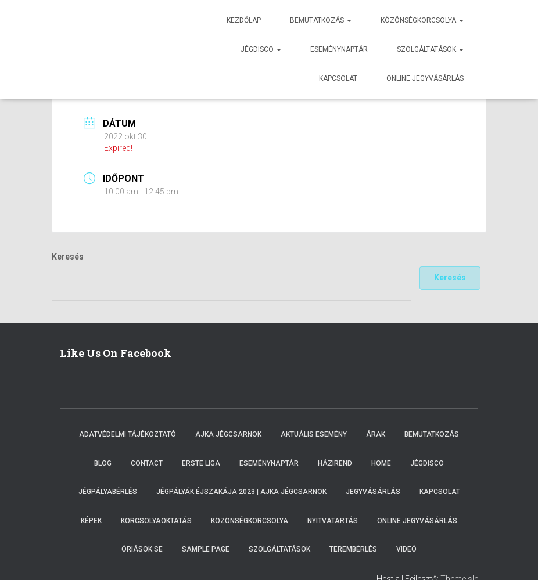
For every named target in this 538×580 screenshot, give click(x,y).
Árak (375, 434)
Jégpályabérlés (107, 492)
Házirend (335, 463)
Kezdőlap (244, 20)
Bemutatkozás (321, 20)
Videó (406, 549)
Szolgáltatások (430, 49)
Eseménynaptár (339, 49)
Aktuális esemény (314, 434)
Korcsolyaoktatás (156, 521)
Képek (91, 521)
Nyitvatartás (332, 521)
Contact (147, 463)
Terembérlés (353, 549)
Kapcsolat (338, 78)
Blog (103, 463)
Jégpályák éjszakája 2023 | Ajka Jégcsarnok (241, 492)
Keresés (68, 256)
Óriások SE (142, 549)
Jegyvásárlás (373, 492)
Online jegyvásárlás (425, 78)
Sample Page (205, 549)
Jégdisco (261, 49)
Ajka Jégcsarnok (228, 434)
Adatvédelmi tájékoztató (127, 434)
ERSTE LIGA (201, 463)
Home (381, 463)
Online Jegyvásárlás (417, 521)
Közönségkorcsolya (422, 20)
